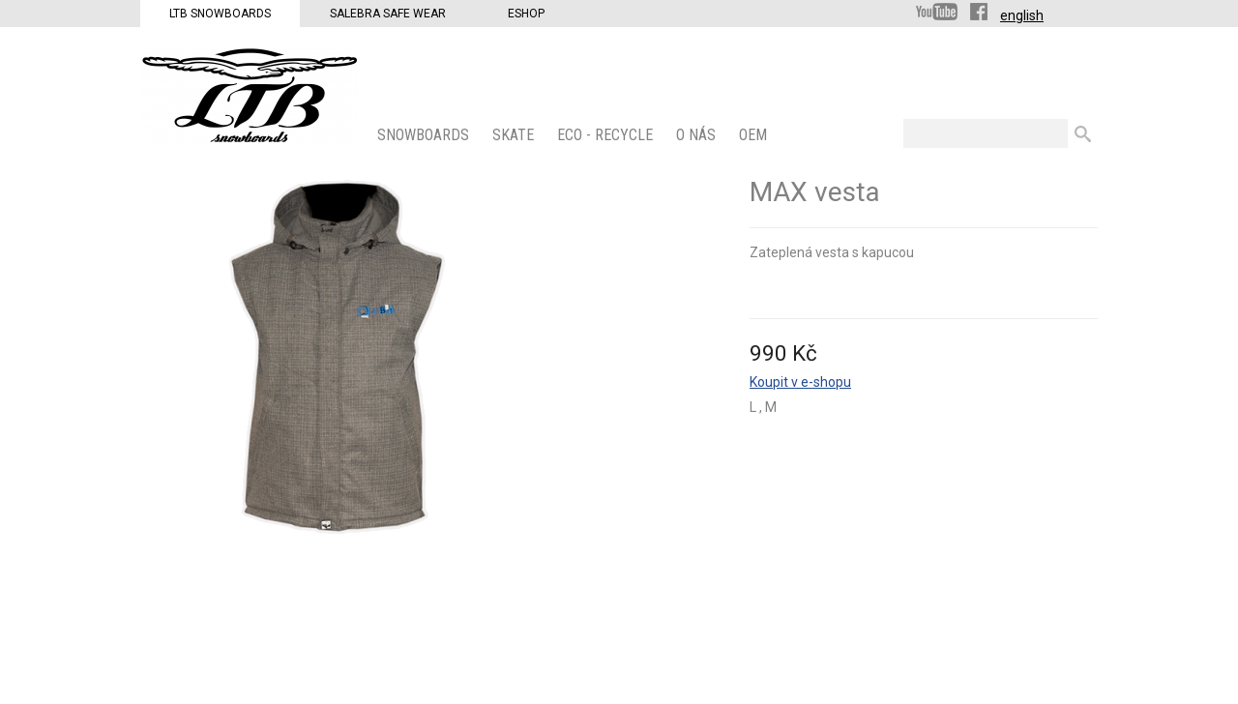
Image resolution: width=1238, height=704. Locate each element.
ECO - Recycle (607, 135)
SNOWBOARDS (425, 135)
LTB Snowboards (220, 13)
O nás (698, 135)
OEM (755, 135)
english (1022, 15)
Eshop (526, 13)
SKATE (515, 135)
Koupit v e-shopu (800, 382)
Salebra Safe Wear (388, 13)
